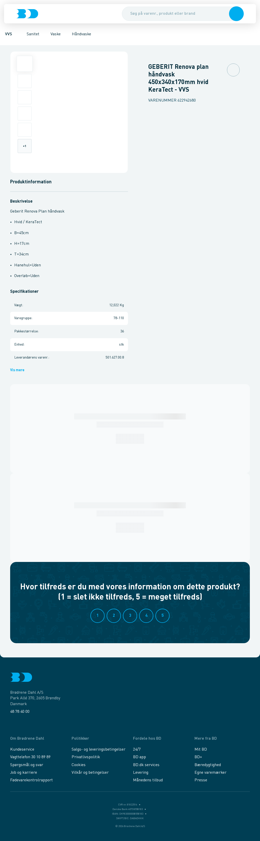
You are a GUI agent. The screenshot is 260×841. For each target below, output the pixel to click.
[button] (236, 13)
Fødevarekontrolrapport (31, 780)
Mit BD (200, 750)
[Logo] (27, 13)
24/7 (137, 750)
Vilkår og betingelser (90, 773)
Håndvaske (81, 34)
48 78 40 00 (19, 712)
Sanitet (33, 34)
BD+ (198, 757)
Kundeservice (22, 750)
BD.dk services (146, 765)
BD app (139, 757)
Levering (140, 773)
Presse (200, 780)
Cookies (79, 765)
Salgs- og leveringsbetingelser (98, 750)
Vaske (56, 34)
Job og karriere (23, 773)
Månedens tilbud (148, 780)
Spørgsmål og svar (26, 765)
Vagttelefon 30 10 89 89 (30, 757)
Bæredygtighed (207, 765)
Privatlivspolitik (86, 757)
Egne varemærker (210, 773)
